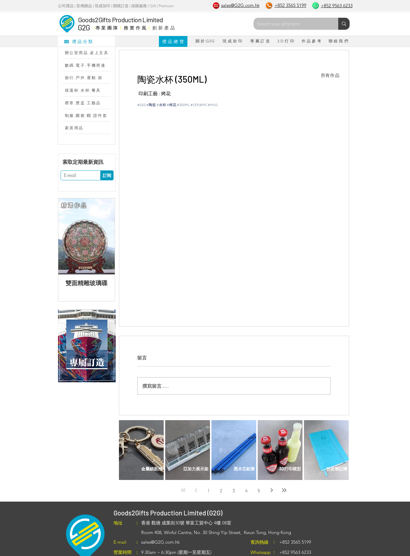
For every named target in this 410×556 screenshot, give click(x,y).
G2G (84, 27)
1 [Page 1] (208, 490)
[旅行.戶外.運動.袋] (89, 78)
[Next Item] (105, 236)
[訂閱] (107, 175)
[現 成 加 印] (232, 41)
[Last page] (284, 490)
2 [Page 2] (221, 490)
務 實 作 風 (135, 27)
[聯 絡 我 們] (338, 41)
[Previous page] (195, 490)
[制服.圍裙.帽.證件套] (89, 115)
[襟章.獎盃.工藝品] (89, 103)
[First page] (183, 490)
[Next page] (271, 490)
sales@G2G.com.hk (160, 542)
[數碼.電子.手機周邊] (89, 65)
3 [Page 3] (233, 490)
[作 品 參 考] (311, 41)
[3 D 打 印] (286, 41)
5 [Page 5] (259, 490)
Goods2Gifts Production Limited (120, 19)
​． (94, 26)
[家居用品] (89, 128)
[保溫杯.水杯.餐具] (89, 90)
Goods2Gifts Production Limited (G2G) (168, 513)
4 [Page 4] (246, 490)
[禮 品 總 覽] (173, 41)
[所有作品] (330, 75)
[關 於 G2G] (205, 41)
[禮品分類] (86, 41)
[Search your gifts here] (291, 24)
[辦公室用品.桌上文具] (89, 53)
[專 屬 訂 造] (260, 41)
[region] (86, 346)
